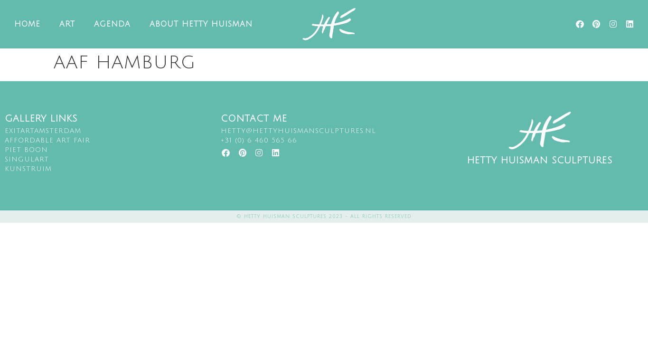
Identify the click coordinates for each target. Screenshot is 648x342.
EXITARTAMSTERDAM (43, 130)
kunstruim (28, 168)
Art (67, 24)
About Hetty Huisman (201, 24)
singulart (27, 159)
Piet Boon (26, 149)
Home (27, 24)
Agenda (112, 24)
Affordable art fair (47, 140)
